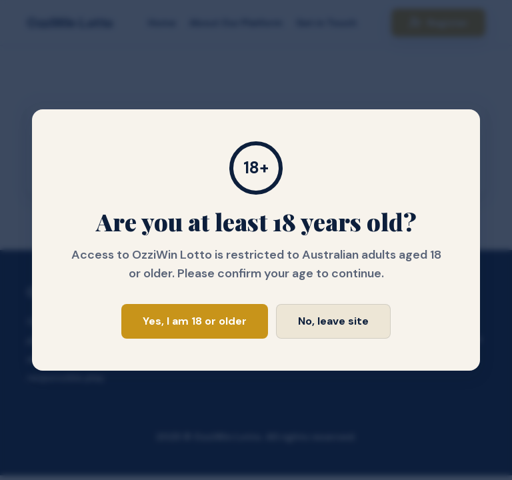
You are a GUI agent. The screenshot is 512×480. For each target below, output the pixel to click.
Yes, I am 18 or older (195, 321)
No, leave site (333, 321)
